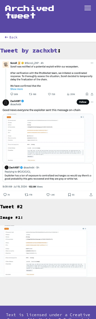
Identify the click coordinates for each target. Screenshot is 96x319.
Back (11, 37)
